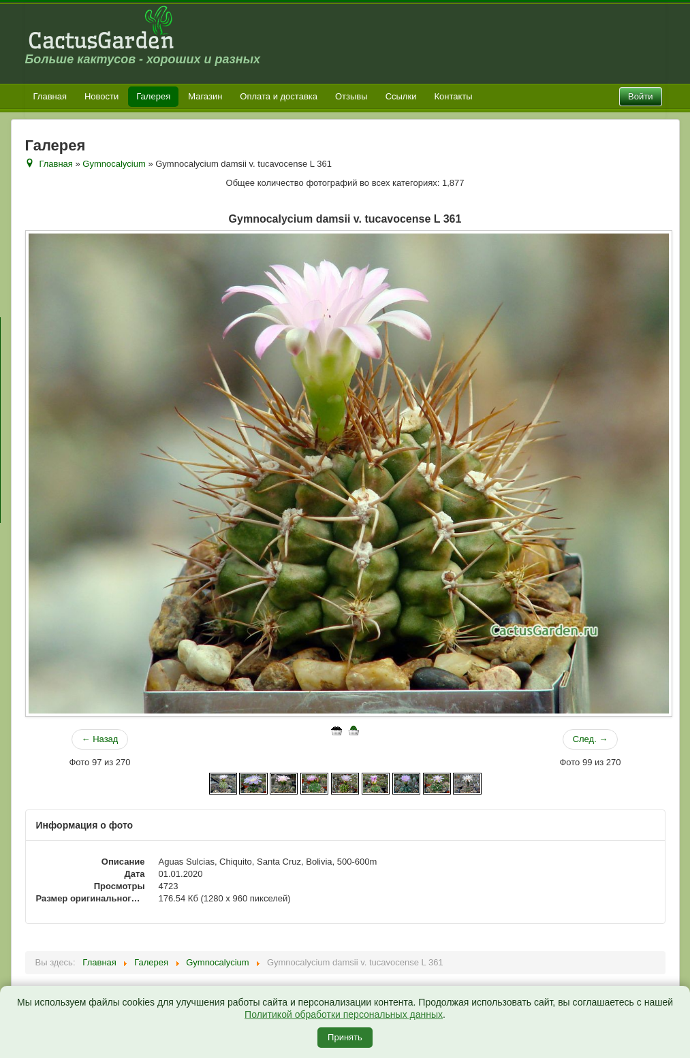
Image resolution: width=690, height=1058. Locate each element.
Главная (50, 96)
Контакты (453, 96)
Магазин (205, 96)
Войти (640, 96)
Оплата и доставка (278, 96)
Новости (101, 96)
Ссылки (401, 96)
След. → (590, 739)
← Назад (100, 739)
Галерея (153, 96)
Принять (345, 1037)
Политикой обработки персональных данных (344, 1014)
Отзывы (351, 96)
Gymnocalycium (113, 164)
